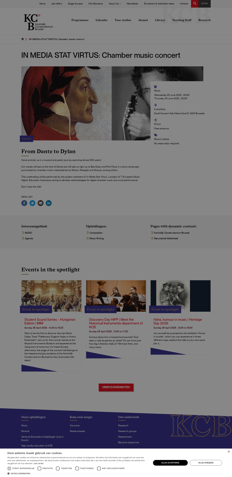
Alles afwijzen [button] (206, 462)
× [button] (229, 452)
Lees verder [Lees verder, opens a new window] (39, 463)
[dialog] (116, 238)
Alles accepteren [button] (170, 462)
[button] (77, 473)
